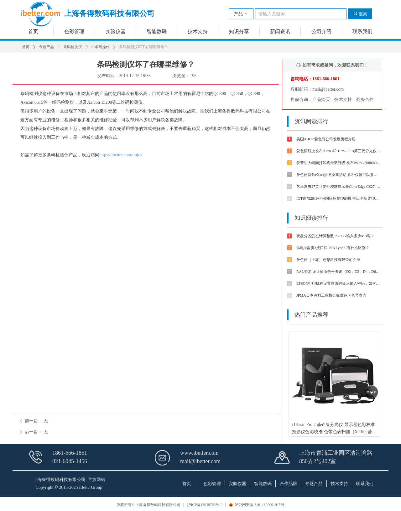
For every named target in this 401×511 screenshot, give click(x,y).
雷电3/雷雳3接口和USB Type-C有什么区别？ (332, 248)
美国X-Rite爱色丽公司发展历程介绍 (326, 139)
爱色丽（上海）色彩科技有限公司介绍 (328, 260)
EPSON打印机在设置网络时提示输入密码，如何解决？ (338, 283)
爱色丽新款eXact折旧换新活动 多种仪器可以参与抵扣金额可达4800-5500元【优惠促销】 (338, 175)
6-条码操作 (100, 47)
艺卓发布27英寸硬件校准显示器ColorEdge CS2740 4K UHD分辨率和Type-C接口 (338, 186)
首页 (25, 47)
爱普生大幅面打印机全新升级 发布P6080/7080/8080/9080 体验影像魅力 (338, 163)
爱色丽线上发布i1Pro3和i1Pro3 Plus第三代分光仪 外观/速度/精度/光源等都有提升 (338, 151)
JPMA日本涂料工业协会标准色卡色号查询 (331, 295)
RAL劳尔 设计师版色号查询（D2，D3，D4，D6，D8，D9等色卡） (338, 271)
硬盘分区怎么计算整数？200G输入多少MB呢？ (335, 236)
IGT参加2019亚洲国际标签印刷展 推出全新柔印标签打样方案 (338, 198)
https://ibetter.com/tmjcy (120, 155)
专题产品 (46, 47)
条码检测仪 (72, 47)
